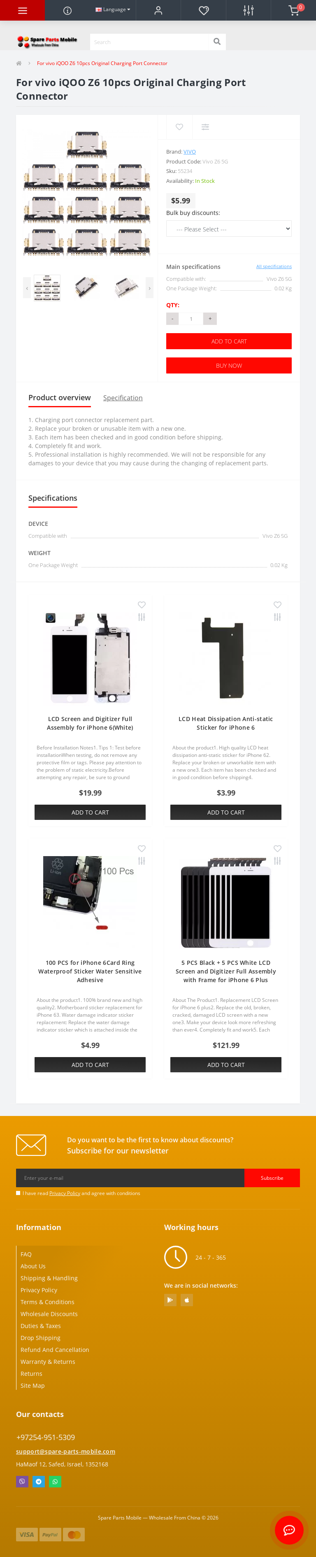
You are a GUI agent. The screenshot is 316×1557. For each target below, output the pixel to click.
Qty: (172, 305)
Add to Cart (229, 341)
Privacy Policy (64, 1193)
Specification (123, 397)
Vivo (190, 151)
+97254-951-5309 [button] (45, 1437)
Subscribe (272, 1177)
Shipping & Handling (49, 1278)
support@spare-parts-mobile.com (65, 1451)
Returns (31, 1373)
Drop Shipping (40, 1338)
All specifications (274, 266)
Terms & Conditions (47, 1302)
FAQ (26, 1254)
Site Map (33, 1385)
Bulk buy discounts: (193, 213)
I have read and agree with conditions (81, 1193)
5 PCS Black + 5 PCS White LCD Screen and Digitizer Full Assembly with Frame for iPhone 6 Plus (226, 971)
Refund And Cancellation (55, 1350)
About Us (33, 1266)
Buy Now (229, 365)
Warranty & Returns (48, 1362)
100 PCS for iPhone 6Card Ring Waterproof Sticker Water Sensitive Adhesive (90, 971)
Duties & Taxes (41, 1326)
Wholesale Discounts (49, 1314)
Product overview (59, 397)
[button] (158, 10)
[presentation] (27, 287)
